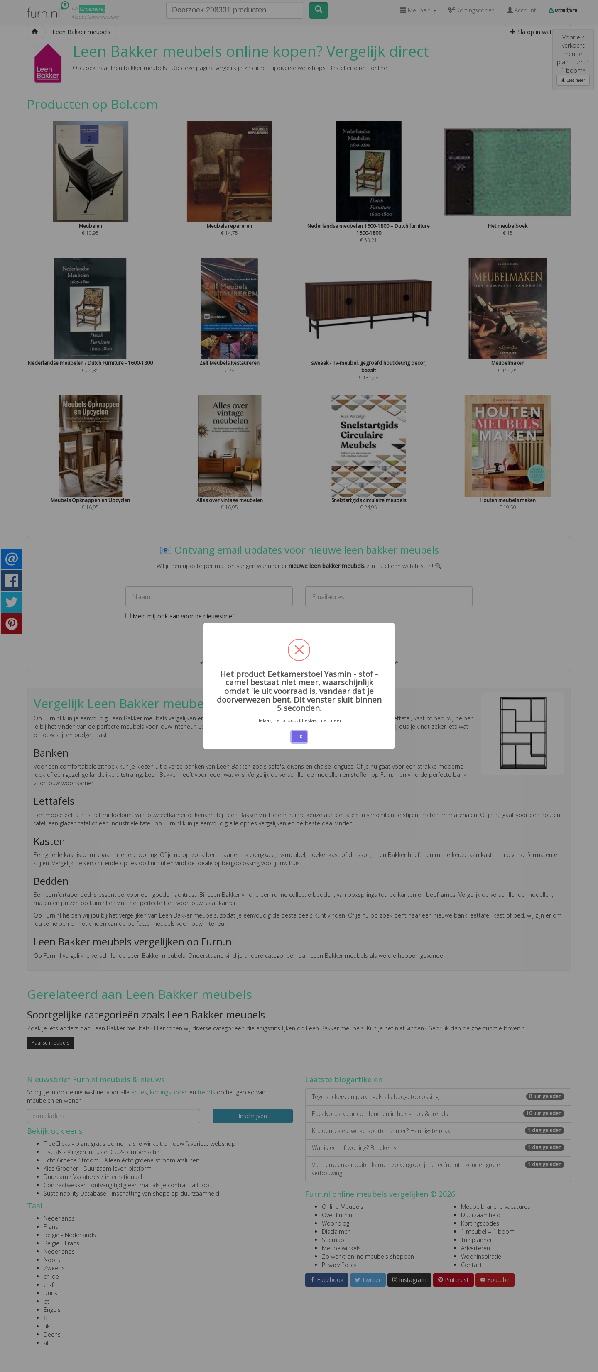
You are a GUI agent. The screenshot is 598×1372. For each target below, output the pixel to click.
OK (299, 737)
